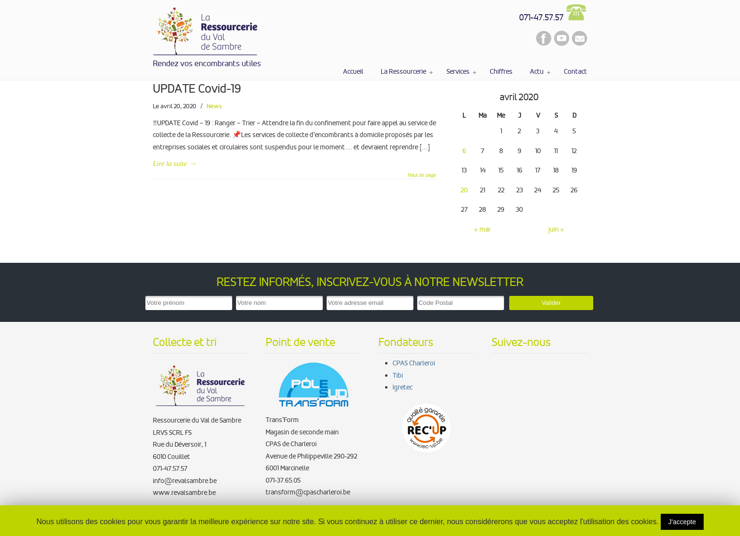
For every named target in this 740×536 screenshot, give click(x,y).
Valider (551, 302)
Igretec (402, 387)
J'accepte (682, 522)
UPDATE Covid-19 (197, 88)
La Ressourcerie (206, 29)
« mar (482, 229)
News (214, 106)
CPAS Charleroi (414, 363)
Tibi (398, 375)
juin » (556, 229)
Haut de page (422, 175)
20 (464, 190)
